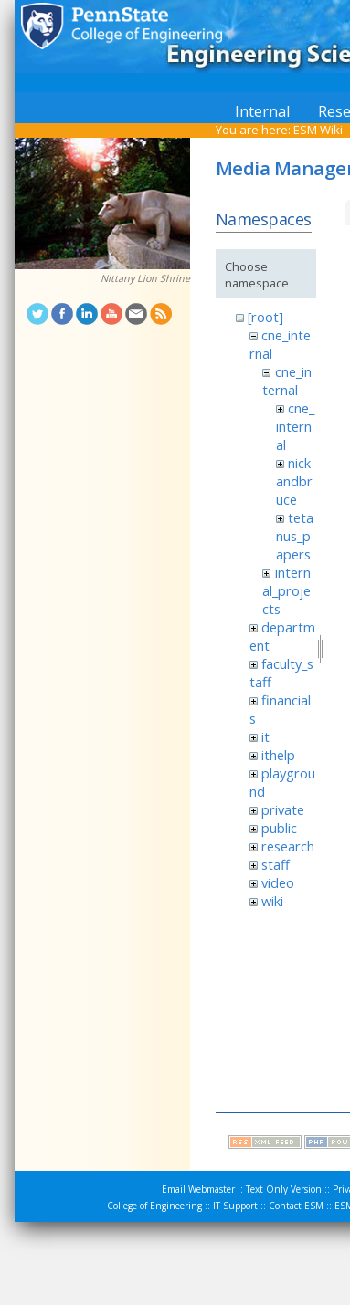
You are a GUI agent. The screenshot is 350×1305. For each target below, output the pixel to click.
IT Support (235, 1205)
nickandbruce (294, 481)
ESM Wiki (318, 129)
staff (275, 864)
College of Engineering (154, 1205)
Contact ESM (296, 1205)
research (287, 846)
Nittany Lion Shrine (145, 278)
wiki (272, 901)
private (282, 809)
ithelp (278, 755)
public (279, 828)
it (265, 736)
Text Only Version (284, 1189)
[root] (265, 317)
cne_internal (286, 380)
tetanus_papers (294, 535)
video (277, 882)
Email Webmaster (198, 1189)
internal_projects (286, 590)
